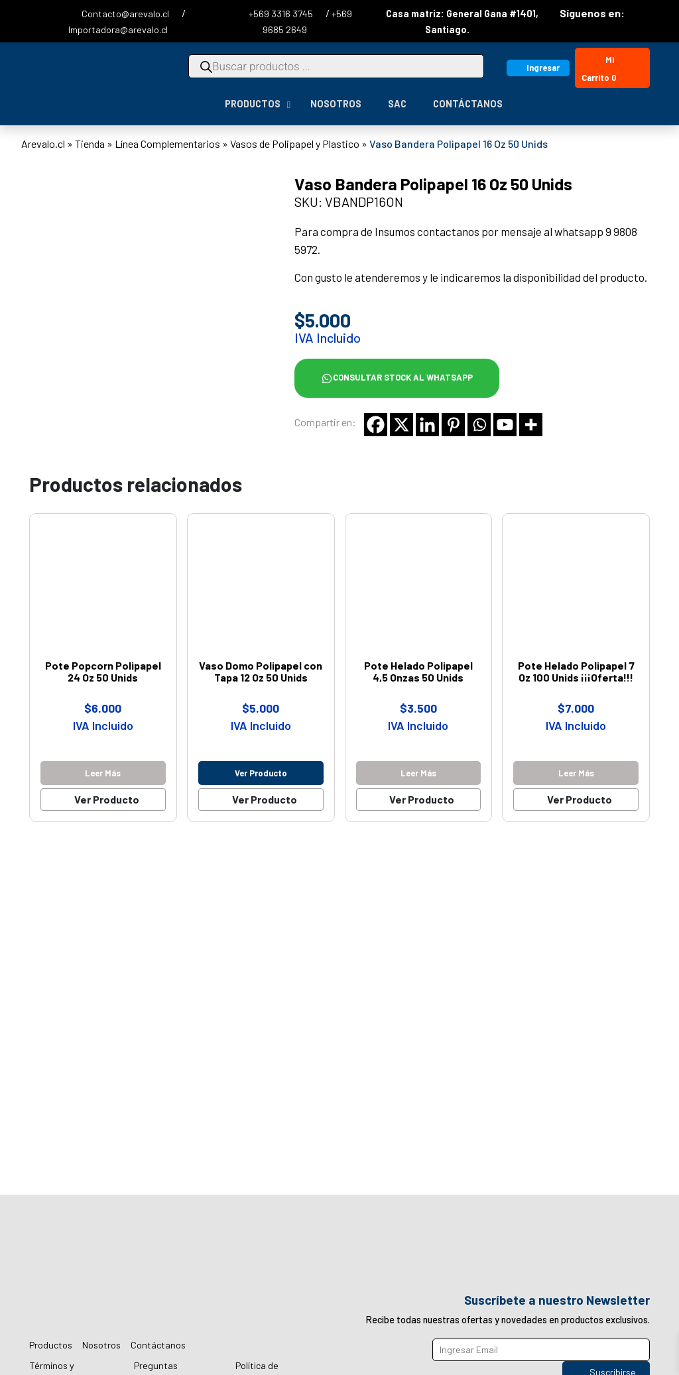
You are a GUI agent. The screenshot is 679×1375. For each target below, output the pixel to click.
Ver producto (261, 773)
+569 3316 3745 (282, 13)
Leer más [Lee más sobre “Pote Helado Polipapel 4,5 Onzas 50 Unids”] (418, 773)
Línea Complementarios (167, 143)
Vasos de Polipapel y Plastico (294, 143)
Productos (50, 1344)
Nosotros (101, 1344)
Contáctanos (158, 1344)
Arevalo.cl (43, 143)
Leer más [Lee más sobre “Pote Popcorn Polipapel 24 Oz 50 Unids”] (103, 773)
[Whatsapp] (479, 424)
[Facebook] (375, 424)
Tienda (90, 143)
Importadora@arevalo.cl (118, 29)
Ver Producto (106, 799)
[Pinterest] (453, 424)
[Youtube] (505, 424)
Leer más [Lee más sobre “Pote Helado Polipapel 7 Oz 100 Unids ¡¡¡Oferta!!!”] (576, 773)
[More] (530, 424)
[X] (401, 424)
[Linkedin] (427, 424)
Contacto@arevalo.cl (126, 13)
